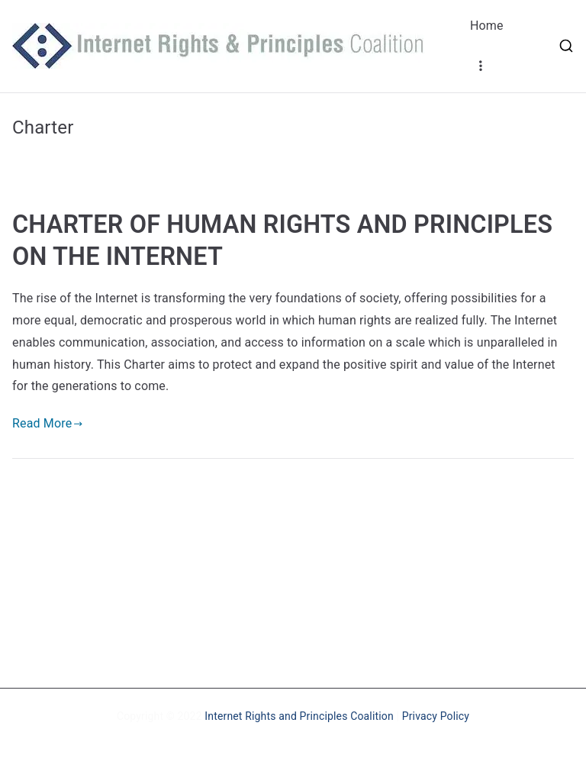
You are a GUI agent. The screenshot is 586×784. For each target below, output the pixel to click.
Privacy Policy (435, 716)
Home (487, 25)
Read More (47, 423)
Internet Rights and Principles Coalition (299, 716)
